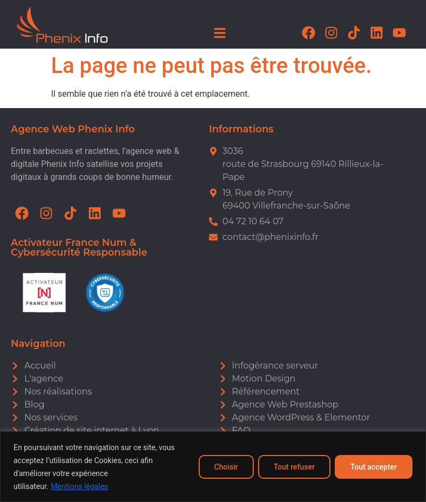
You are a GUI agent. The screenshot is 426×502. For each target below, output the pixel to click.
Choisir (226, 467)
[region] (213, 466)
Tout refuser (294, 467)
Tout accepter (373, 467)
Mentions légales (79, 486)
